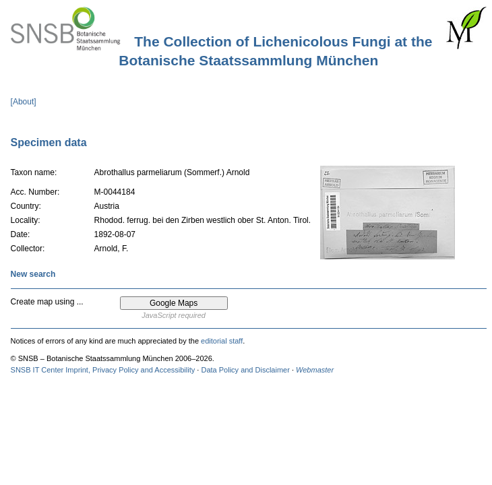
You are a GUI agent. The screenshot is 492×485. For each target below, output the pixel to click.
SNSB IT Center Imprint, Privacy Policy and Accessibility (103, 370)
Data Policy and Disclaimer (245, 370)
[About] (23, 101)
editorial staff (222, 341)
